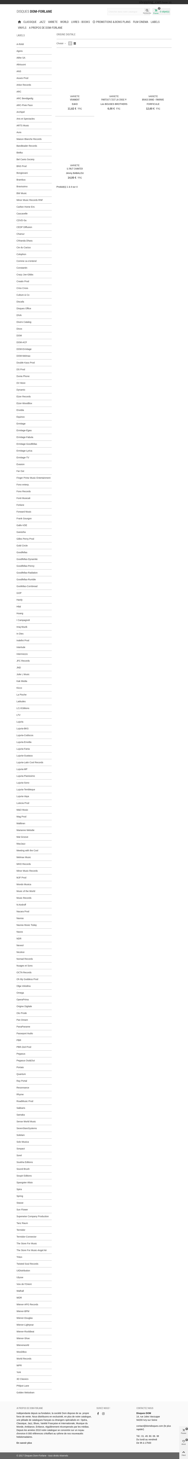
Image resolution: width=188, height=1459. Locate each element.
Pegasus (21, 1053)
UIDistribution (23, 1270)
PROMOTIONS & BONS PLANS (111, 22)
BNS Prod (22, 166)
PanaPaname (23, 1026)
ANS (19, 71)
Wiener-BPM (23, 1311)
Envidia (20, 410)
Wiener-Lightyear (25, 1324)
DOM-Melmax (23, 356)
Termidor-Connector (27, 1236)
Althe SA (21, 57)
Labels (155, 22)
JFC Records (23, 660)
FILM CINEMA (140, 22)
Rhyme (20, 1094)
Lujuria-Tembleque (26, 789)
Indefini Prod (23, 640)
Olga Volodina (24, 986)
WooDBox (22, 1352)
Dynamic (21, 389)
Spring (20, 1196)
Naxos (20, 932)
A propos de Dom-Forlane (46, 28)
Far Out (20, 471)
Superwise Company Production (33, 1216)
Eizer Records (24, 396)
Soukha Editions (25, 1162)
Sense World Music (26, 1121)
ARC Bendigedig (25, 98)
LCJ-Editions (23, 708)
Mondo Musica (24, 884)
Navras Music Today (27, 925)
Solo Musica (23, 1142)
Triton (19, 1257)
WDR (19, 1297)
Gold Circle (22, 545)
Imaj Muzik (22, 627)
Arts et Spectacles (26, 118)
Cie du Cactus (24, 247)
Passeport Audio (25, 1033)
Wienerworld (23, 1345)
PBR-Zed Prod (24, 1047)
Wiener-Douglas (25, 1318)
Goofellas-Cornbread (27, 586)
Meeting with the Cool (27, 850)
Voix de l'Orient (24, 1284)
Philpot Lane (23, 1385)
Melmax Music (24, 857)
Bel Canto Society (25, 159)
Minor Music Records (27, 871)
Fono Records (24, 491)
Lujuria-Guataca (25, 755)
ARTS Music (23, 125)
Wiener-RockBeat (25, 1331)
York (19, 1372)
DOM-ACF (22, 342)
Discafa (20, 301)
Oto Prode (22, 1013)
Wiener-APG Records (27, 1304)
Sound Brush (23, 1169)
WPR (19, 1365)
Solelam (21, 1135)
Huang (20, 613)
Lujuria (20, 721)
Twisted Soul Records (27, 1264)
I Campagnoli (23, 620)
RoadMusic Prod (25, 1101)
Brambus (21, 179)
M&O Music (22, 810)
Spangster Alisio (25, 1182)
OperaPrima (23, 999)
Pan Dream (22, 1020)
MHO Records (24, 864)
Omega (20, 992)
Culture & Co (23, 295)
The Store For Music (27, 1243)
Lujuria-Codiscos (25, 735)
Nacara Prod (23, 911)
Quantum (21, 1074)
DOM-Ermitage (24, 349)
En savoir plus (24, 1443)
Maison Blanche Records (29, 139)
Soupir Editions (24, 1175)
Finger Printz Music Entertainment (34, 478)
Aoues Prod (22, 78)
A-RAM (20, 44)
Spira (19, 1189)
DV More (21, 383)
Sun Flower (22, 1209)
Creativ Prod (23, 281)
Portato (20, 1067)
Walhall (20, 1291)
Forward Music (24, 511)
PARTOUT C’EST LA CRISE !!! (113, 99)
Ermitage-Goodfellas (27, 444)
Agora (20, 51)
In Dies (20, 633)
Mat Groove (22, 837)
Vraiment (75, 99)
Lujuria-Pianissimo (26, 776)
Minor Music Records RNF (30, 200)
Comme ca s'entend (27, 261)
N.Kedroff (21, 904)
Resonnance (23, 1087)
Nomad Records (25, 959)
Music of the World (26, 891)
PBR (19, 1040)
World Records (24, 1358)
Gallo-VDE (22, 525)
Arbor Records (24, 85)
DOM (19, 335)
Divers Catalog (24, 322)
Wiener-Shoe (23, 1338)
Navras (20, 918)
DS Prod (21, 369)
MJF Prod (21, 877)
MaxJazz (21, 843)
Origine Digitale (24, 1006)
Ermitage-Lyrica (24, 450)
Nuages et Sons (25, 965)
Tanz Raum (22, 1223)
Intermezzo (22, 654)
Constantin (22, 268)
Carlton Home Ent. (26, 207)
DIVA (19, 315)
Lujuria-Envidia (24, 742)
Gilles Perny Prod (25, 539)
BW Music (22, 193)
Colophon (21, 254)
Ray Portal (22, 1081)
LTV (19, 715)
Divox (19, 328)
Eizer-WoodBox (24, 403)
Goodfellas (22, 552)
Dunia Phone (23, 376)
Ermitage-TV (23, 457)
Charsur (21, 234)
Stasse (20, 1203)
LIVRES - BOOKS (80, 22)
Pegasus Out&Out (26, 1060)
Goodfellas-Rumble (26, 579)
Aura (19, 132)
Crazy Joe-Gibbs (25, 274)
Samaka (21, 1114)
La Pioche (22, 694)
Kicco (19, 688)
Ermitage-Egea (24, 430)
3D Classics (23, 1379)
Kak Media (22, 681)
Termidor (21, 1230)
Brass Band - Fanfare (153, 99)
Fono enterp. (23, 484)
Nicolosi (20, 952)
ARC (19, 91)
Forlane (20, 505)
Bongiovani (22, 173)
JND (19, 667)
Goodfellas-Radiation (27, 572)
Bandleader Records (27, 146)
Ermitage (21, 423)
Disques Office (24, 308)
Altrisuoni (21, 64)
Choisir (61, 43)
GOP (19, 593)
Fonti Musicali (23, 498)
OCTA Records (24, 972)
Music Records (24, 898)
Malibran (21, 823)
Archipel (21, 112)
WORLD (64, 22)
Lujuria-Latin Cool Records (30, 762)
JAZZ (42, 22)
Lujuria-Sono (23, 782)
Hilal (19, 606)
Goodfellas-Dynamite (27, 559)
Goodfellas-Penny (25, 566)
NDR (19, 938)
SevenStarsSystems (27, 1128)
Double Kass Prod (26, 362)
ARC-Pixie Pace (25, 105)
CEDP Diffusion (24, 227)
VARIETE (53, 22)
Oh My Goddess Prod (27, 979)
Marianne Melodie (25, 830)
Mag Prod (21, 816)
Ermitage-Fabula (25, 437)
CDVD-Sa (21, 220)
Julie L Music (23, 674)
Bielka (20, 152)
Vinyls (22, 28)
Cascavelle (22, 213)
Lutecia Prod (23, 803)
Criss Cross (22, 288)
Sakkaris (21, 1108)
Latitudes (21, 701)
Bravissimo (22, 186)
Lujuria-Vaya (23, 796)
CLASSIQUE (30, 22)
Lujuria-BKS (23, 728)
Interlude (21, 647)
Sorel (19, 1155)
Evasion (21, 464)
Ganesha (21, 532)
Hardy (20, 600)
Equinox (21, 417)
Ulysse (20, 1277)
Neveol (20, 945)
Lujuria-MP (22, 769)
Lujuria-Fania (23, 749)
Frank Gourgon (24, 518)
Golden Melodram (25, 1392)
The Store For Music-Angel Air (32, 1250)
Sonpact (21, 1148)
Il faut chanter (75, 168)
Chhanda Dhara (25, 240)
